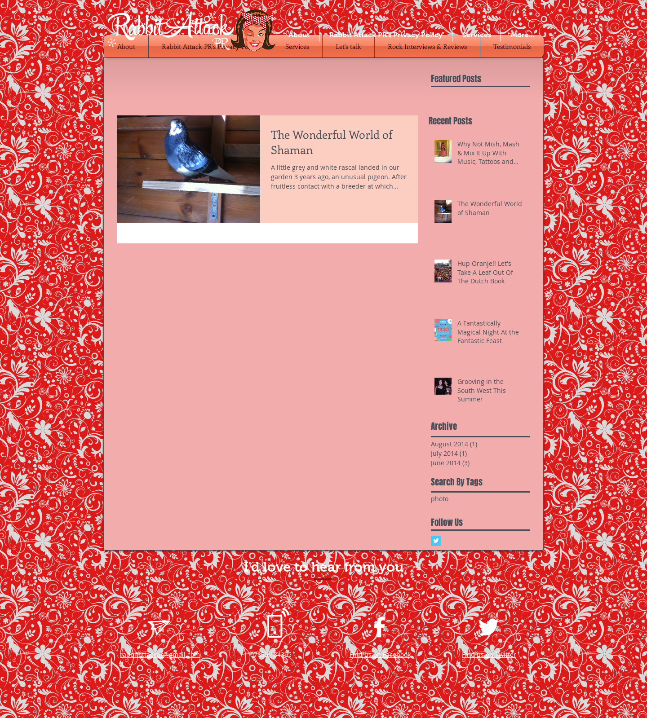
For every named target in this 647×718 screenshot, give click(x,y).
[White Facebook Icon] (379, 627)
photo (439, 498)
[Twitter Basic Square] (436, 541)
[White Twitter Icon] (488, 627)
